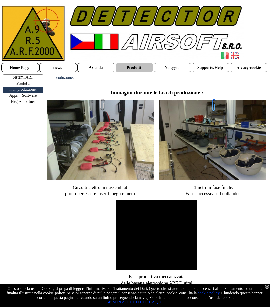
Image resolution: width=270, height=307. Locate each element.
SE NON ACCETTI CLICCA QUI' (134, 302)
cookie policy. (209, 293)
